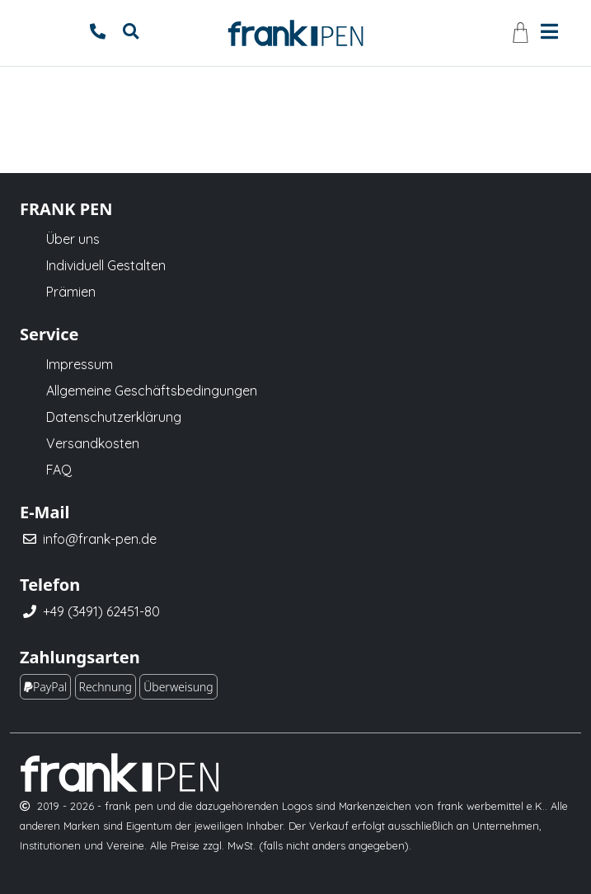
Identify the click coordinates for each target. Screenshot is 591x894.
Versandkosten (92, 443)
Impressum (79, 364)
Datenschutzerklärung (113, 417)
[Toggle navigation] (549, 29)
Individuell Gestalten (106, 265)
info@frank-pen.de (100, 539)
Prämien (71, 291)
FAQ (59, 469)
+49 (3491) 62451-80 (101, 611)
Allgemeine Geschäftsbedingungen (151, 390)
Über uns (73, 239)
